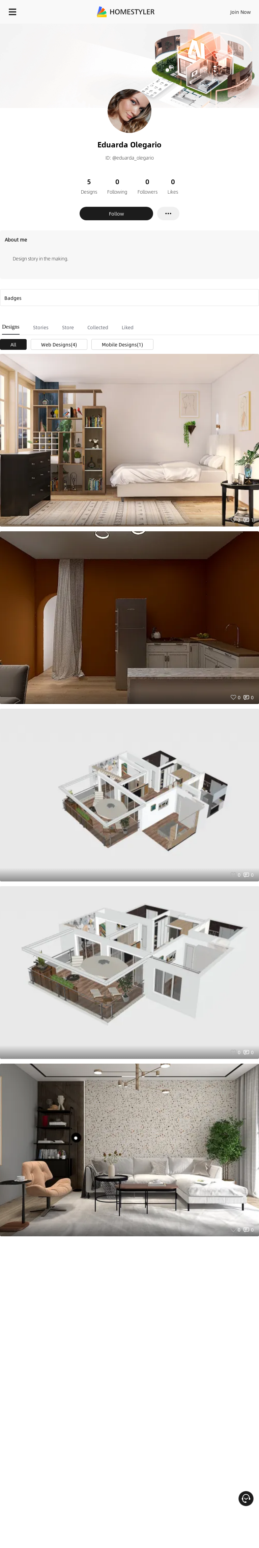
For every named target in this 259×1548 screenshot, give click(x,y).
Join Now (240, 12)
